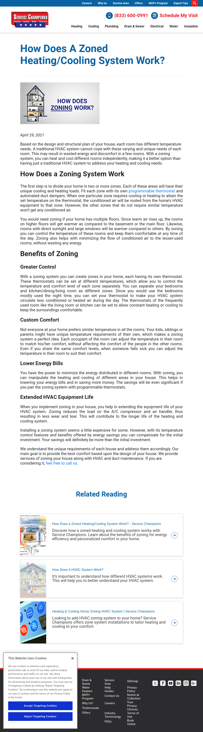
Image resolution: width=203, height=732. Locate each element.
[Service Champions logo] (30, 19)
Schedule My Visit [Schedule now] (174, 15)
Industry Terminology (113, 714)
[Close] (72, 658)
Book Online (131, 722)
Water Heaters (87, 689)
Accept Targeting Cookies (40, 705)
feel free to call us (61, 463)
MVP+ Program (158, 3)
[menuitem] (87, 3)
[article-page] (174, 535)
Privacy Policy (132, 689)
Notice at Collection (133, 696)
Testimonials (90, 708)
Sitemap (132, 681)
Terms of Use (133, 714)
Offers (139, 3)
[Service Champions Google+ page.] (193, 684)
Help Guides (109, 689)
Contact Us (112, 696)
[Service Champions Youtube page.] (170, 684)
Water (173, 26)
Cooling (93, 26)
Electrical (157, 26)
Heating (76, 26)
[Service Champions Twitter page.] (155, 684)
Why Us (102, 3)
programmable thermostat (152, 191)
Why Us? (87, 703)
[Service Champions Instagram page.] (186, 684)
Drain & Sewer (134, 26)
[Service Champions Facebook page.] (163, 684)
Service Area (121, 3)
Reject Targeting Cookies (40, 716)
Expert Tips (181, 3)
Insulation (191, 26)
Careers (87, 3)
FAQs (108, 721)
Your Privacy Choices (132, 705)
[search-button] (194, 3)
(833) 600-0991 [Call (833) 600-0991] (127, 15)
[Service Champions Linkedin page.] (178, 684)
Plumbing (111, 26)
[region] (40, 690)
